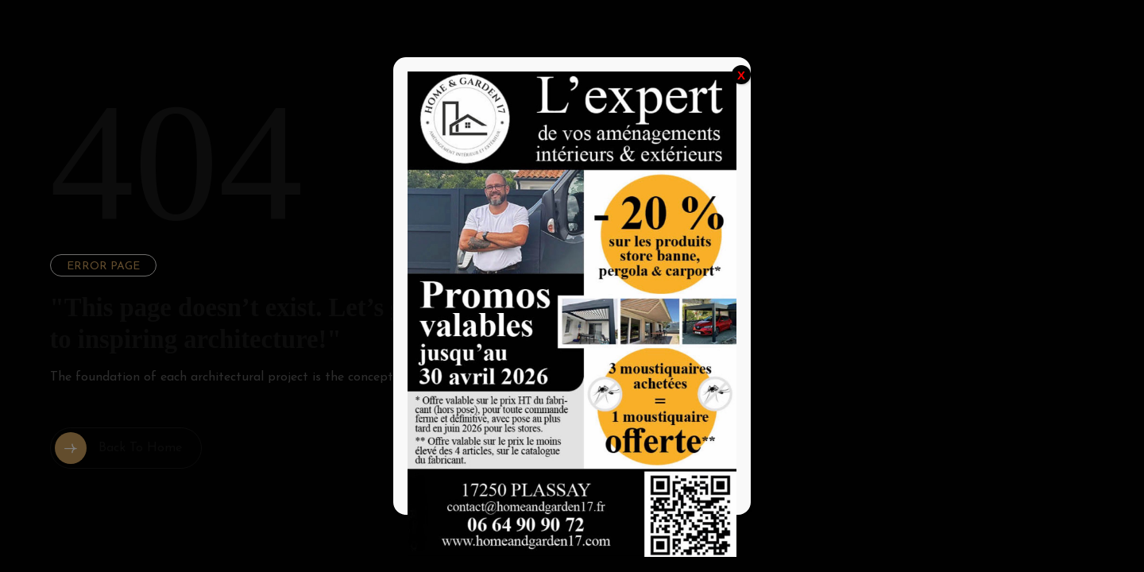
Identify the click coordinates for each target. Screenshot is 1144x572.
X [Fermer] (741, 75)
